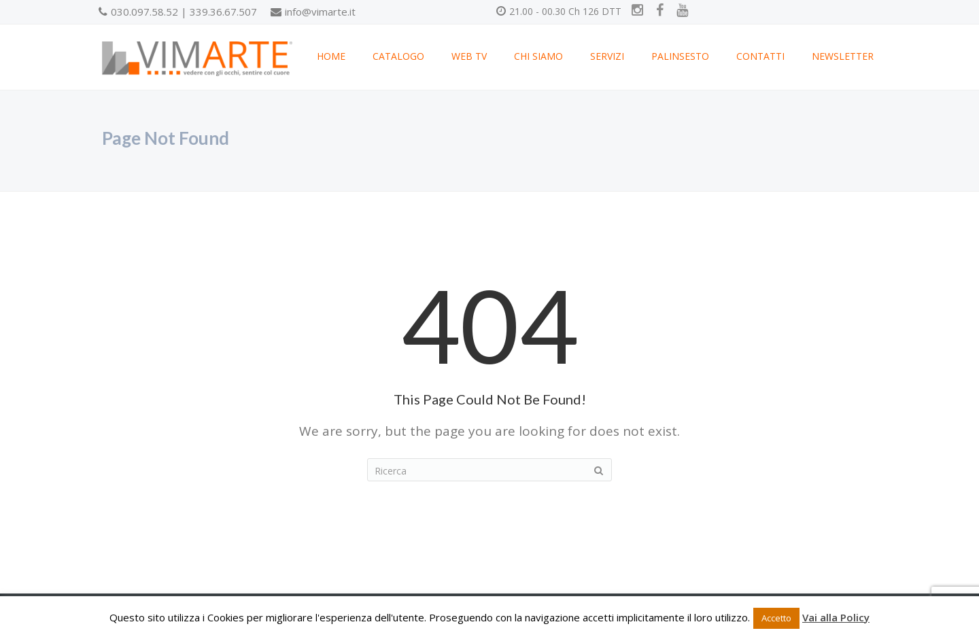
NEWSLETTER (843, 56)
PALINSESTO (680, 56)
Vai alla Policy (836, 617)
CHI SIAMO (538, 56)
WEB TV (469, 56)
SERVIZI (607, 56)
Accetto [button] (776, 618)
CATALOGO (398, 56)
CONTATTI (760, 56)
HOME (331, 56)
